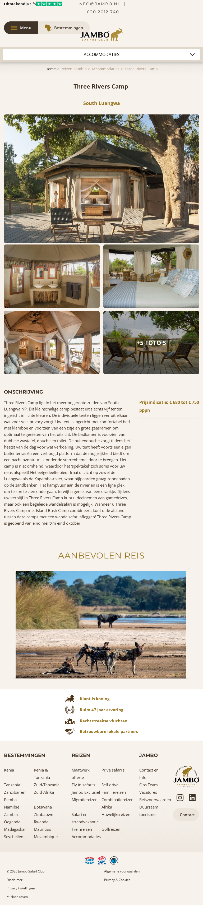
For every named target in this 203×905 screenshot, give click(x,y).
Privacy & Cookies (117, 880)
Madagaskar (15, 829)
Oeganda (12, 821)
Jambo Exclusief (86, 792)
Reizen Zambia (74, 68)
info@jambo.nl (99, 3)
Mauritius (42, 829)
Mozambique (46, 836)
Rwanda (41, 821)
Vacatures (148, 792)
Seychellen (13, 836)
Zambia (11, 814)
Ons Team (148, 784)
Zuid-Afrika (44, 792)
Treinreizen (82, 829)
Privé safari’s (113, 770)
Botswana (43, 807)
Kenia (9, 770)
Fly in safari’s (83, 784)
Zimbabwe (43, 814)
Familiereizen (114, 792)
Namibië (11, 807)
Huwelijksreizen (116, 814)
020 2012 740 (103, 11)
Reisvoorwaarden (155, 799)
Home (50, 68)
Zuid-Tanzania (46, 784)
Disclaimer (14, 880)
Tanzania (12, 784)
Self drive (110, 784)
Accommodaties (105, 68)
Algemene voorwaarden (122, 871)
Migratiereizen (85, 799)
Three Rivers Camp (141, 68)
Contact (187, 814)
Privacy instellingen (21, 888)
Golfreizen (111, 829)
